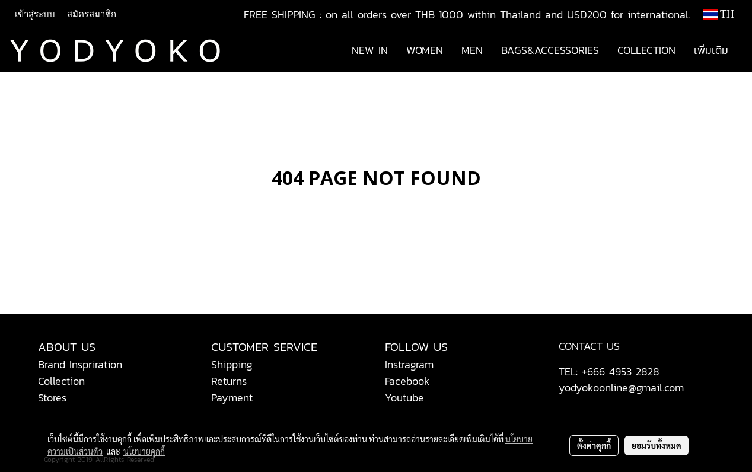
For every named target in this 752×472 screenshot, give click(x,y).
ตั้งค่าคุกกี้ (594, 445)
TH (718, 14)
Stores (52, 398)
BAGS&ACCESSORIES (550, 50)
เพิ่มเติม (711, 50)
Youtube (404, 398)
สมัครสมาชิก (91, 14)
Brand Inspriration (80, 364)
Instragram (409, 364)
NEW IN (370, 50)
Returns (229, 381)
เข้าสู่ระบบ (35, 14)
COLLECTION (646, 50)
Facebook (407, 381)
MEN (472, 50)
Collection (61, 381)
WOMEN (424, 50)
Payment (232, 398)
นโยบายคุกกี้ (144, 451)
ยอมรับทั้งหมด (656, 445)
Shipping (232, 364)
